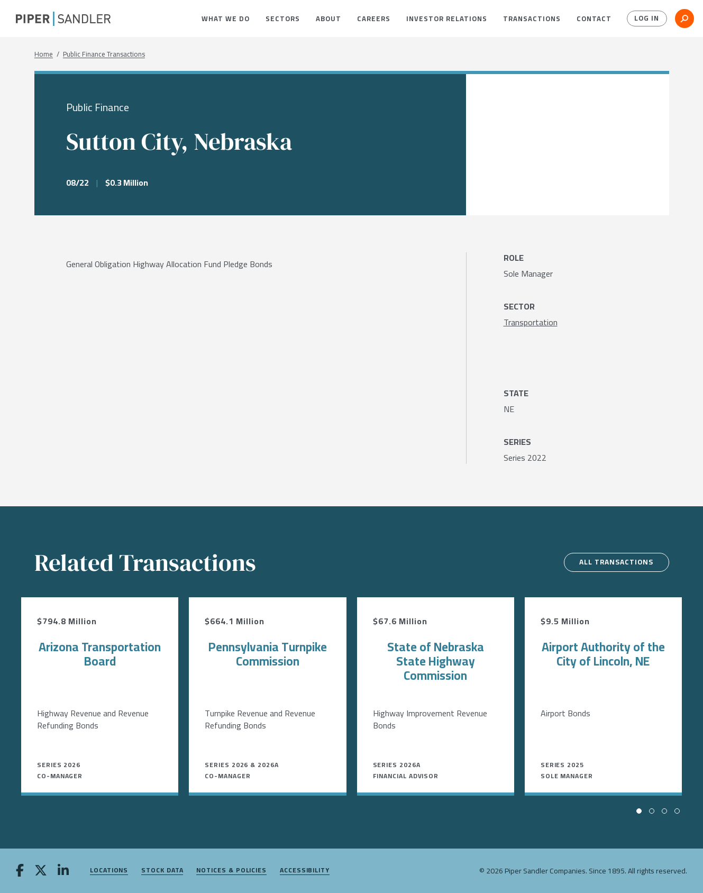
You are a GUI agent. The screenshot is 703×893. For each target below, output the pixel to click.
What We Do (226, 18)
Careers (373, 18)
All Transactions (614, 562)
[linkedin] (63, 871)
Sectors (283, 18)
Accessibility (305, 870)
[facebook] (20, 871)
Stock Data (162, 870)
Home (43, 54)
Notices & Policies (231, 870)
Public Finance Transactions (104, 54)
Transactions (532, 18)
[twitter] (40, 871)
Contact (594, 18)
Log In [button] (646, 18)
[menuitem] (226, 18)
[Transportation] (531, 322)
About (328, 18)
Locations (109, 870)
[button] (226, 18)
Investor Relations (446, 18)
